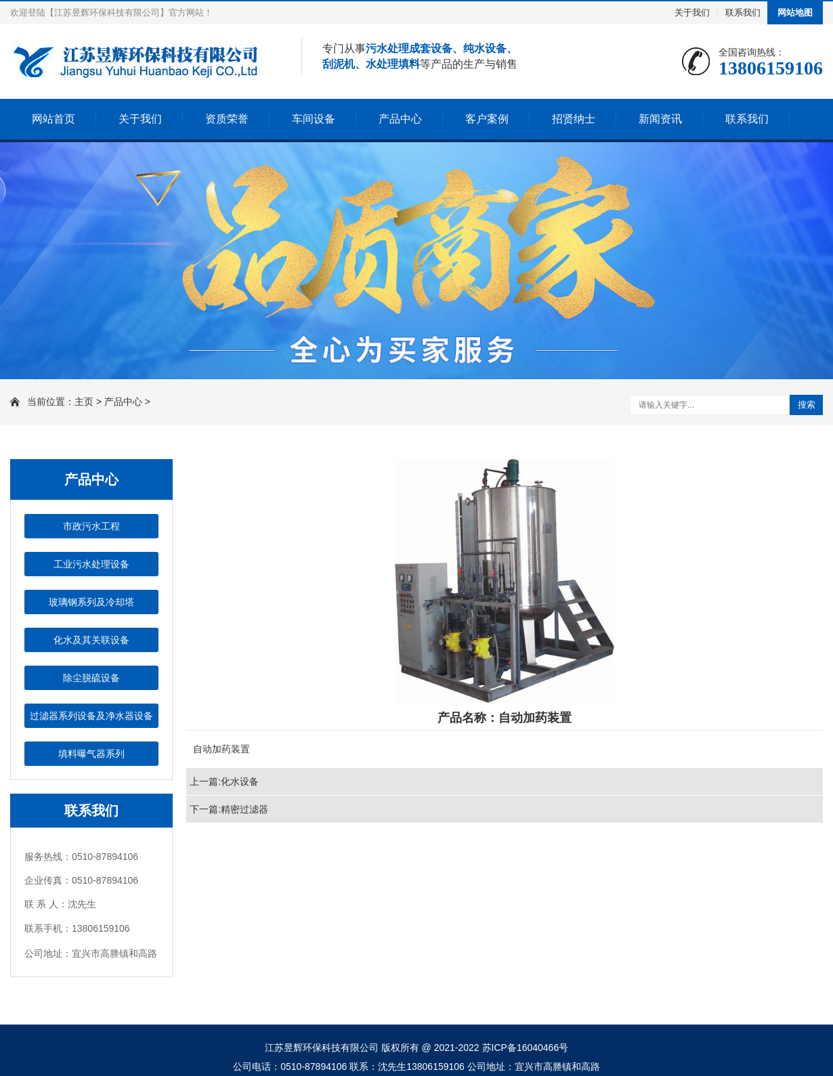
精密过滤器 (244, 809)
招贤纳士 (573, 119)
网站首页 (53, 119)
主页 (83, 401)
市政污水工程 (91, 526)
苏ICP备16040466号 (525, 1047)
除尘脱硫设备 (91, 677)
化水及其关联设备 (91, 639)
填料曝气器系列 (91, 753)
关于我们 (692, 12)
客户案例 (487, 119)
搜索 (806, 405)
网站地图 (795, 12)
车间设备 (313, 119)
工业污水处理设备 (91, 564)
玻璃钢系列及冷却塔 (91, 602)
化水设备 (240, 781)
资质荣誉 (227, 119)
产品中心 (400, 119)
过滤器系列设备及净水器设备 (91, 715)
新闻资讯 (660, 119)
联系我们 (743, 12)
